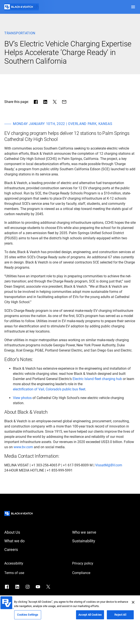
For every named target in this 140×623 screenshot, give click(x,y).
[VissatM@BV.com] (108, 465)
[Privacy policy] (104, 563)
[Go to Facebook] (6, 586)
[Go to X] (48, 586)
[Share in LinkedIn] (45, 101)
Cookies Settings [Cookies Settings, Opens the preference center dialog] (27, 616)
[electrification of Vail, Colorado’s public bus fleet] (49, 389)
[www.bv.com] (23, 447)
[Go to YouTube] (37, 586)
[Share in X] (54, 101)
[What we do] (36, 541)
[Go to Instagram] (27, 586)
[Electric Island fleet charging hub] (97, 379)
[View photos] (22, 398)
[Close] (133, 604)
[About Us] (36, 532)
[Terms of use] (36, 573)
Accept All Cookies (90, 616)
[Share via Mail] (64, 101)
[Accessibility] (36, 563)
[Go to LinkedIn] (17, 586)
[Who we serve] (104, 532)
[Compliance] (104, 573)
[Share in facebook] (35, 101)
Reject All (120, 616)
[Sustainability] (104, 541)
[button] (133, 6)
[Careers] (36, 549)
